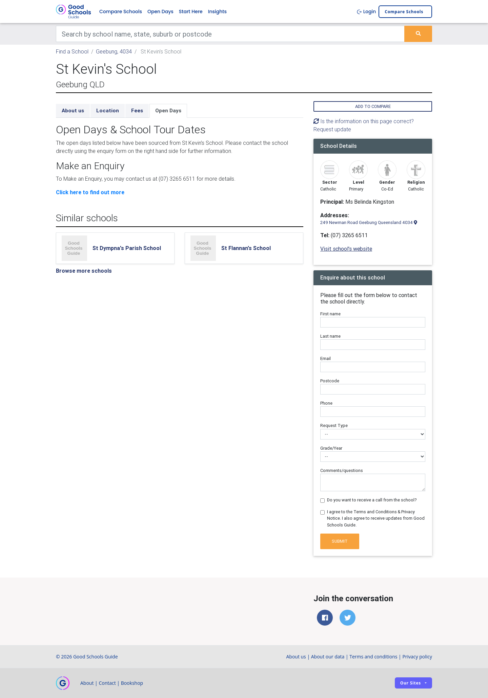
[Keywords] (230, 34)
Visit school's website (346, 248)
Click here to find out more (90, 192)
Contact (107, 683)
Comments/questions (341, 470)
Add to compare (373, 106)
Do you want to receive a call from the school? (372, 500)
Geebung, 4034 (114, 51)
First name (330, 314)
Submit (340, 541)
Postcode (329, 381)
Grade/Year (331, 448)
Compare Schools (120, 11)
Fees (137, 110)
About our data (328, 656)
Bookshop (132, 683)
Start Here (191, 11)
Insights (217, 11)
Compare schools (404, 12)
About (87, 683)
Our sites (410, 683)
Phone (326, 403)
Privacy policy (417, 656)
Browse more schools (84, 270)
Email (325, 358)
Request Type (334, 425)
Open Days (160, 11)
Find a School (72, 51)
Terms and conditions (373, 656)
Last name (330, 336)
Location (107, 110)
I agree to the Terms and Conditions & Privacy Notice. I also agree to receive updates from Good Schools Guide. (376, 518)
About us (73, 110)
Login (366, 11)
